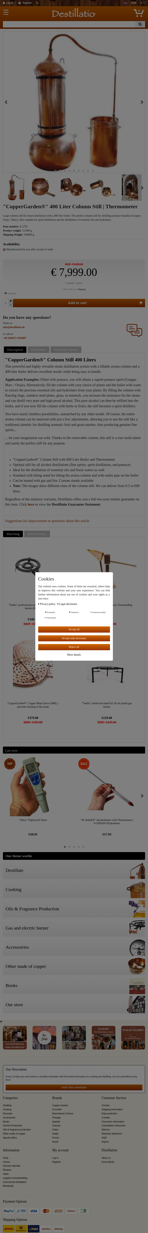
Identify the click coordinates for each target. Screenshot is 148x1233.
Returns (106, 1129)
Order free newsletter (74, 1087)
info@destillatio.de (14, 327)
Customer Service (114, 1098)
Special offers (10, 1137)
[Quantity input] (5, 303)
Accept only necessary (74, 638)
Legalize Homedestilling (15, 1178)
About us (106, 1158)
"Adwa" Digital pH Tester (33, 820)
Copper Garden (60, 1105)
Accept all (74, 629)
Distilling (7, 1105)
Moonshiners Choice (62, 1113)
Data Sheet (38, 350)
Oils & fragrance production (17, 1129)
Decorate (7, 1113)
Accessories (9, 1117)
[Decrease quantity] (10, 305)
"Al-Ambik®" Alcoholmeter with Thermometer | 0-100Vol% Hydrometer (106, 822)
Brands (57, 1098)
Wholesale (8, 1186)
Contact (106, 1105)
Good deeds (108, 1162)
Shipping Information (112, 1109)
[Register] (25, 3)
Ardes (55, 1129)
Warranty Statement (112, 1133)
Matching (13, 534)
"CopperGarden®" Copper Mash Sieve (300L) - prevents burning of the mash (33, 705)
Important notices (66, 350)
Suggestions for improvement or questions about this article (47, 521)
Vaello (55, 1133)
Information (11, 1150)
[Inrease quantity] (10, 301)
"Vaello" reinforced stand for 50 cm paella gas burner (107, 705)
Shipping (81, 289)
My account (60, 1150)
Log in (55, 1158)
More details (74, 654)
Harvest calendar (11, 1165)
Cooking (7, 1109)
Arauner (56, 1125)
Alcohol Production (12, 1125)
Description (15, 350)
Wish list (10, 293)
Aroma (6, 1162)
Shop (5, 1158)
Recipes (7, 1170)
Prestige (56, 1117)
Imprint (105, 1141)
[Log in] (8, 3)
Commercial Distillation (14, 1182)
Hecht (55, 1141)
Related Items (37, 534)
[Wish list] (143, 3)
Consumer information (113, 1121)
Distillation (109, 1150)
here (31, 504)
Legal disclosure (67, 604)
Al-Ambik (56, 1109)
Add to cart (105, 303)
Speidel (56, 1121)
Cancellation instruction (113, 1125)
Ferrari (55, 1137)
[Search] (140, 24)
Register (56, 1162)
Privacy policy (47, 604)
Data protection (109, 1113)
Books (6, 1121)
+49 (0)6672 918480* (15, 338)
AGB (104, 1137)
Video (6, 1174)
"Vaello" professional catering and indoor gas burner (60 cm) (33, 607)
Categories (10, 1098)
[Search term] (69, 24)
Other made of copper (14, 1133)
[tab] (16, 349)
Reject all (74, 647)
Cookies (106, 1117)
